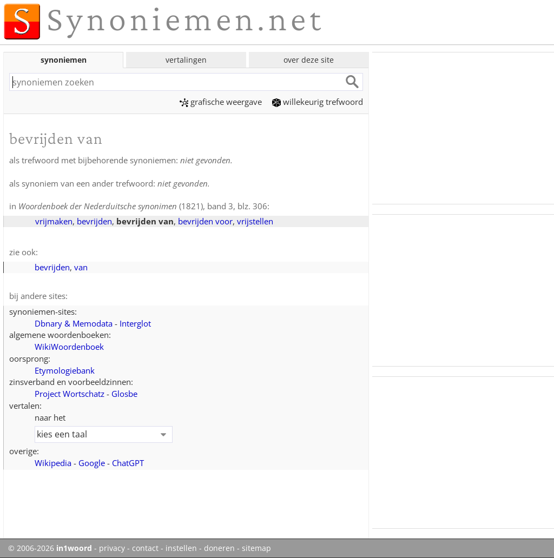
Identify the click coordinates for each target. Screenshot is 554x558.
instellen (181, 548)
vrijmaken (53, 221)
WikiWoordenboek (69, 346)
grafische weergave (221, 101)
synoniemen (64, 60)
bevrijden (94, 221)
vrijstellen (255, 221)
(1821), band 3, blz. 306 (142, 206)
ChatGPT (128, 462)
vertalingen (186, 60)
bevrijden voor (205, 221)
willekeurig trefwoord (317, 101)
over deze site (308, 60)
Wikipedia (53, 462)
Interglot (135, 323)
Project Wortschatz (69, 393)
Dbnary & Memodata (74, 323)
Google (91, 462)
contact (145, 548)
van (81, 267)
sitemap (256, 548)
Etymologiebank (65, 370)
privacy (112, 548)
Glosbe (124, 393)
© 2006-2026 (50, 548)
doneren (219, 548)
